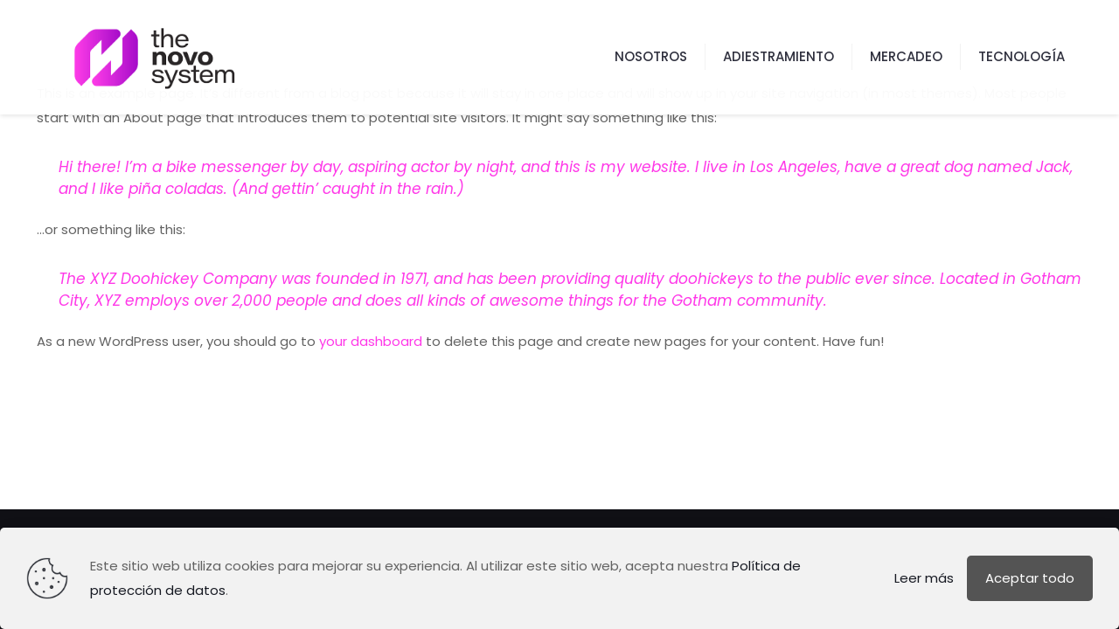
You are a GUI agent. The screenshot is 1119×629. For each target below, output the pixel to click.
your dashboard (370, 341)
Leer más (924, 578)
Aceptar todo (1029, 578)
